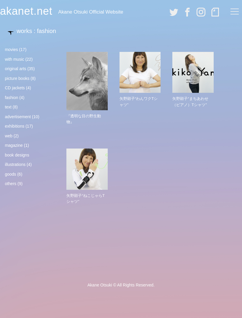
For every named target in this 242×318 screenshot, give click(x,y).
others (10, 183)
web (8, 136)
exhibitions (14, 126)
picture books (17, 78)
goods (10, 174)
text (8, 107)
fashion (11, 97)
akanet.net (26, 11)
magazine (14, 145)
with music (14, 59)
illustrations (15, 164)
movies (11, 49)
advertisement (18, 116)
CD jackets (15, 87)
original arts (15, 68)
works (24, 31)
